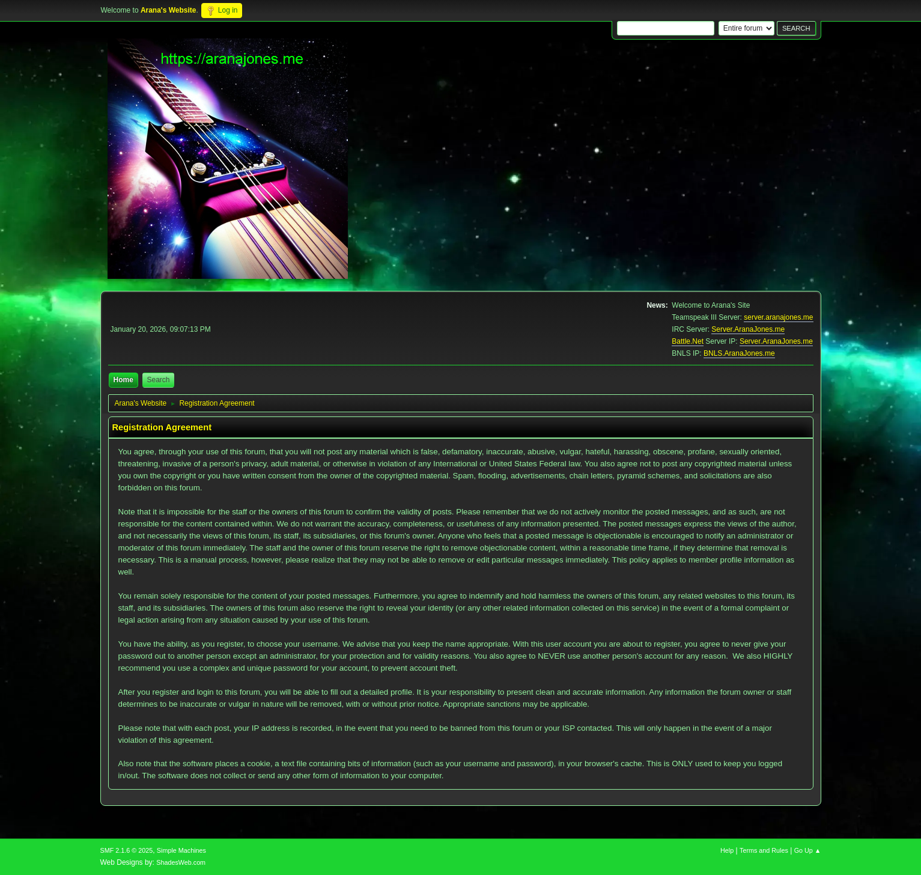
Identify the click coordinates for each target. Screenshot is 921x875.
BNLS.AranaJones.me (739, 353)
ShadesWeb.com (180, 862)
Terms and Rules (764, 850)
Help (727, 850)
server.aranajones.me (778, 317)
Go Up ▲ (807, 850)
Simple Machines (181, 850)
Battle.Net (688, 341)
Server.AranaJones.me (748, 329)
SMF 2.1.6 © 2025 (126, 850)
